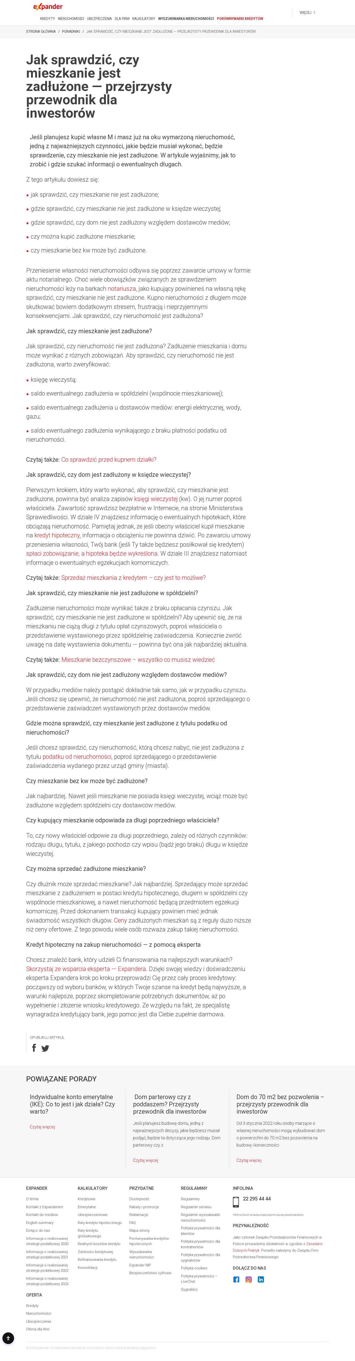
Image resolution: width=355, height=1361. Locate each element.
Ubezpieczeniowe (93, 1215)
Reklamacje (138, 1215)
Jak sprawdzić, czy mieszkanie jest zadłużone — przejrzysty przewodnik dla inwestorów (171, 31)
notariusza (122, 288)
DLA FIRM (122, 19)
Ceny (120, 920)
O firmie (32, 1199)
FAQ (132, 1223)
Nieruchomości (38, 1313)
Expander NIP (140, 1265)
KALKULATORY (143, 19)
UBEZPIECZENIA (99, 19)
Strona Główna (41, 31)
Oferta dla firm (37, 1329)
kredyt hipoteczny (57, 535)
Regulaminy (190, 1199)
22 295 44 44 (257, 1199)
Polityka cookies (194, 1268)
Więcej (305, 13)
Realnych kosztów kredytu (99, 1244)
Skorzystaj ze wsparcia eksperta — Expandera (86, 968)
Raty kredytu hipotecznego (100, 1223)
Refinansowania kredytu (97, 1259)
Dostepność (139, 1199)
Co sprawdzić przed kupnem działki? (108, 459)
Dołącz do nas (38, 1230)
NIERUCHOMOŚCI (71, 19)
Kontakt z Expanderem (44, 1207)
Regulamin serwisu (196, 1207)
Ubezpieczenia (38, 1321)
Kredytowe (86, 1199)
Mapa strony (139, 1230)
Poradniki (71, 31)
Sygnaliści (189, 1289)
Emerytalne (87, 1207)
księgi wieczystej (156, 498)
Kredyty (32, 1306)
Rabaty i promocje (144, 1207)
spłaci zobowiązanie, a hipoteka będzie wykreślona (92, 553)
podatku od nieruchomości (77, 756)
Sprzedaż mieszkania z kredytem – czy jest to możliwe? (133, 577)
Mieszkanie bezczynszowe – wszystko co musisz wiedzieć (138, 659)
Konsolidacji (87, 1267)
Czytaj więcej (42, 1126)
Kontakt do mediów (42, 1215)
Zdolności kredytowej (95, 1252)
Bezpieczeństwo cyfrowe (150, 1273)
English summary (40, 1223)
